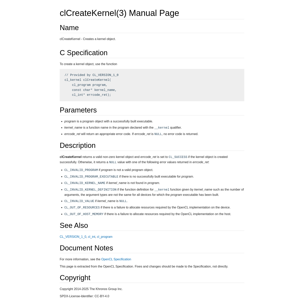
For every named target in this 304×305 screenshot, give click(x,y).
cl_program (104, 236)
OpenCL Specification (116, 259)
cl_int (91, 236)
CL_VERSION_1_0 (73, 236)
